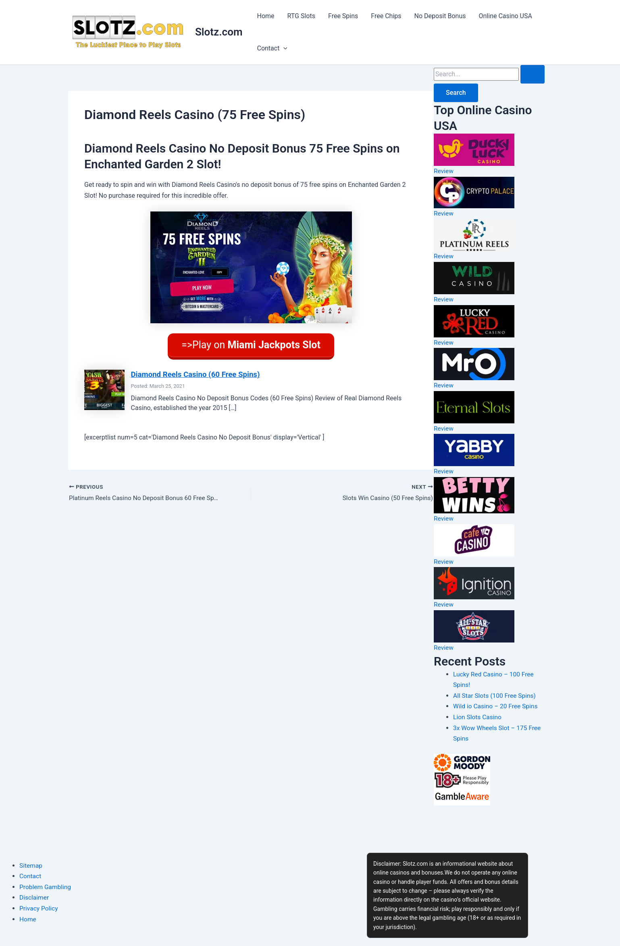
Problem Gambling (46, 887)
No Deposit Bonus (440, 16)
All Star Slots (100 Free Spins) (495, 694)
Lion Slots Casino (478, 715)
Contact (272, 48)
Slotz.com (218, 32)
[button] (283, 48)
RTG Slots (301, 16)
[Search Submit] (532, 74)
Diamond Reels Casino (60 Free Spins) (197, 371)
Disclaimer (34, 897)
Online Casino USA (505, 16)
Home (265, 16)
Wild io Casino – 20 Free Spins (496, 705)
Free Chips (386, 16)
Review (444, 171)
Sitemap (31, 865)
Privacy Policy (39, 908)
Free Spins (343, 16)
